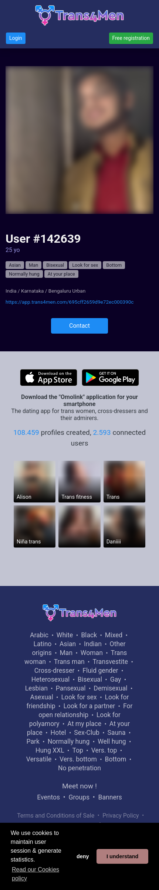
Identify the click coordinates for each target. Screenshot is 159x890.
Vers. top (104, 750)
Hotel (58, 732)
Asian (15, 265)
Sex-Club (86, 732)
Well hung (112, 741)
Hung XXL (49, 750)
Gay (115, 679)
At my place (84, 723)
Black (89, 635)
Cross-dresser (54, 670)
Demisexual (110, 688)
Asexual (41, 697)
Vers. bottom (78, 759)
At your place (61, 274)
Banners (110, 797)
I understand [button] (122, 856)
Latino (43, 644)
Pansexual (71, 688)
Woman (92, 653)
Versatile (38, 759)
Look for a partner (89, 706)
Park (33, 741)
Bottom (114, 265)
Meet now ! (79, 786)
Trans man (69, 661)
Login (15, 38)
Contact (79, 325)
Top (77, 750)
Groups (79, 797)
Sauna (117, 732)
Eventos (48, 797)
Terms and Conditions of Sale (55, 815)
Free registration (131, 38)
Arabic (39, 635)
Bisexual (55, 265)
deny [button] (83, 856)
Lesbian (36, 688)
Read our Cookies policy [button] (35, 874)
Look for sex (85, 265)
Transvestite (110, 661)
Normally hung (24, 274)
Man (33, 265)
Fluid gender (100, 670)
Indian (93, 644)
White (65, 635)
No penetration (79, 768)
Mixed (113, 635)
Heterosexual (50, 679)
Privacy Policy (120, 815)
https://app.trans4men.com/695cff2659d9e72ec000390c (69, 302)
